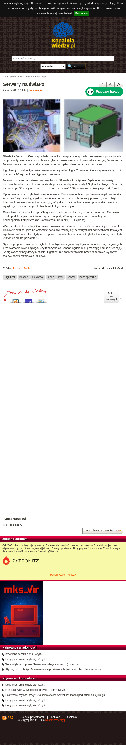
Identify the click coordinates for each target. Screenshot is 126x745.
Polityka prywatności (32, 717)
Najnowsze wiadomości (19, 647)
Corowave (37, 277)
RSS (10, 718)
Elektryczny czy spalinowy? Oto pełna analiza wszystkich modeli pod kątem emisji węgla (55, 695)
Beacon (23, 277)
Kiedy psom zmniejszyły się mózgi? (25, 659)
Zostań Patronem (15, 538)
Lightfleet (10, 277)
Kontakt (55, 717)
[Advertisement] (63, 343)
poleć (121, 297)
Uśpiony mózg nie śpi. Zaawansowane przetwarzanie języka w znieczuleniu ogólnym (53, 669)
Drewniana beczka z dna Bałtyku (23, 654)
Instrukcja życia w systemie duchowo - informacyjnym (35, 689)
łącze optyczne (87, 277)
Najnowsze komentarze (19, 678)
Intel (60, 277)
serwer (71, 277)
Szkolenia (71, 717)
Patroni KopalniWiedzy (63, 574)
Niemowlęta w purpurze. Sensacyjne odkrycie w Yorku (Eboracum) (42, 664)
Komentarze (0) (15, 518)
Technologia (35, 90)
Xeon (51, 277)
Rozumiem (81, 13)
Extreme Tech (21, 268)
